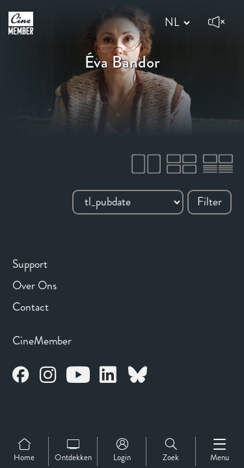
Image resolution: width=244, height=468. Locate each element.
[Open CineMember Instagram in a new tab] (48, 377)
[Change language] (175, 23)
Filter (209, 202)
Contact (30, 307)
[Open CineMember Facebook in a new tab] (20, 377)
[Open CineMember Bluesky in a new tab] (137, 377)
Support (29, 264)
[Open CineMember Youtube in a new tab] (78, 377)
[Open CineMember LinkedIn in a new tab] (109, 377)
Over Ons (34, 286)
